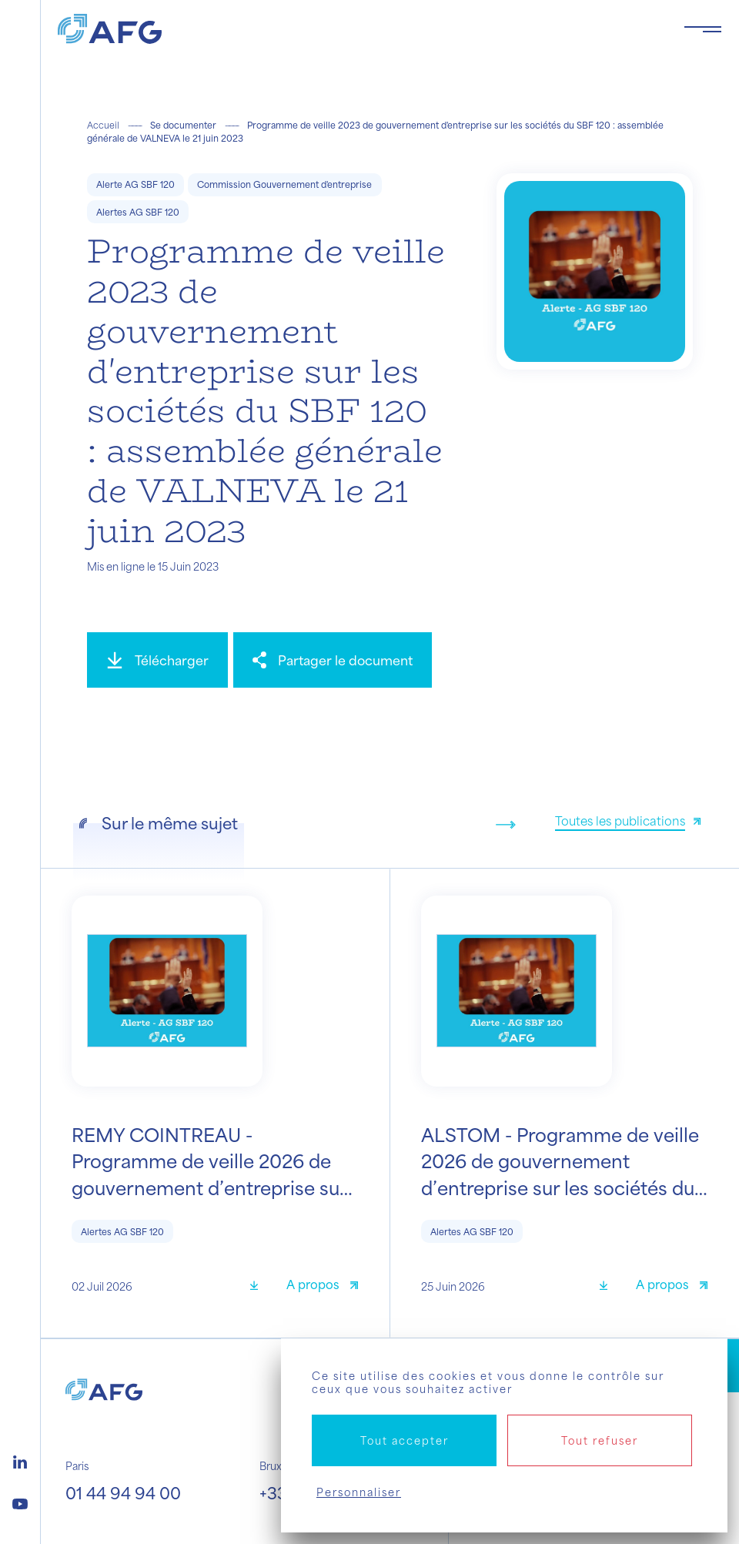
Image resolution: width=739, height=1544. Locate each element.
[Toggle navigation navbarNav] (703, 29)
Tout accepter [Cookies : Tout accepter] (404, 1440)
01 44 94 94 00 (123, 1492)
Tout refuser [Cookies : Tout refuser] (599, 1440)
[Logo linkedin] (20, 1460)
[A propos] (322, 1286)
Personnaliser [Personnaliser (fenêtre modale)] (358, 1492)
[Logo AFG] (358, 29)
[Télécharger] (157, 660)
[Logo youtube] (20, 1501)
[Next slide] (505, 824)
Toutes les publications (620, 820)
